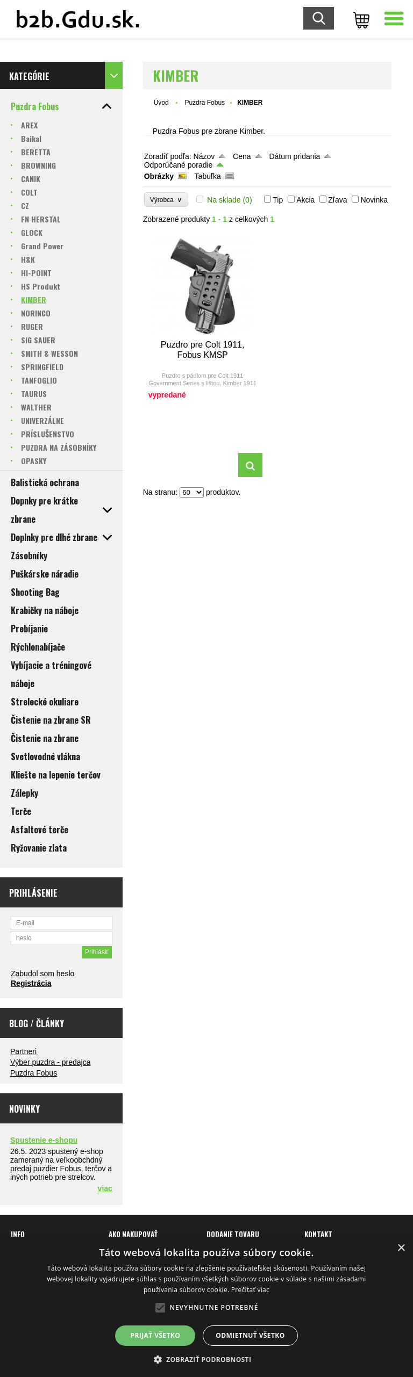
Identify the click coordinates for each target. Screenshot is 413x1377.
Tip (278, 200)
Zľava (337, 200)
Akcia (305, 200)
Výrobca (166, 200)
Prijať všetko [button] (156, 1335)
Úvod (161, 102)
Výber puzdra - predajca (50, 1062)
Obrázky (159, 176)
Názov (204, 156)
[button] (207, 1359)
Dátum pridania (294, 156)
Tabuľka (208, 176)
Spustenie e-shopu (43, 1140)
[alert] (206, 1307)
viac (105, 1188)
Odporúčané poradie (178, 165)
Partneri (23, 1051)
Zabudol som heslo (42, 973)
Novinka (374, 200)
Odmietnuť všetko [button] (250, 1335)
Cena (242, 156)
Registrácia (31, 983)
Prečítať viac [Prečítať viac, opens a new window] (250, 1289)
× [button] (401, 1248)
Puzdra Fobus (33, 1073)
